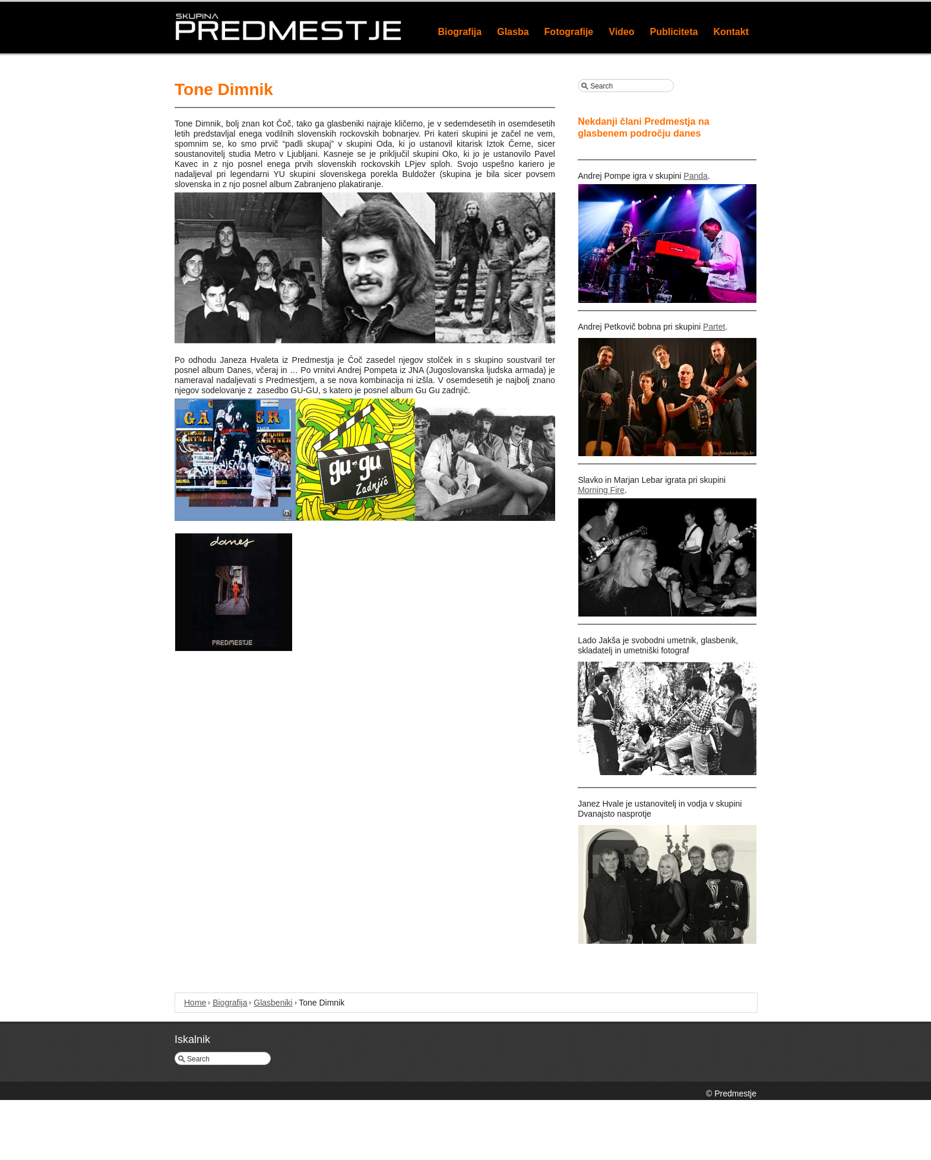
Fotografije (569, 32)
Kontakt (731, 32)
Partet (714, 326)
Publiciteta (674, 32)
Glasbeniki (273, 1002)
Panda (695, 176)
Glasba (512, 32)
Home (195, 1002)
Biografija (460, 32)
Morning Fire (601, 490)
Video (621, 32)
